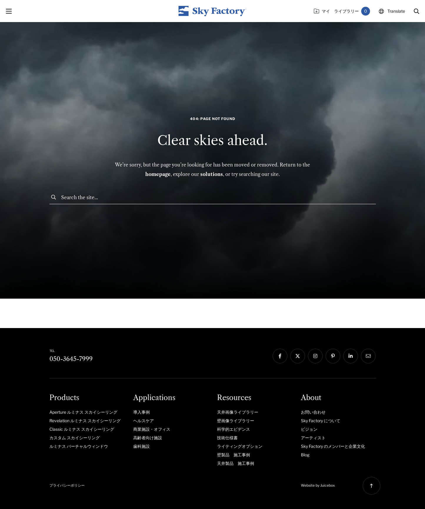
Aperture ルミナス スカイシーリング (83, 412)
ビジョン (309, 429)
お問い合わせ (313, 412)
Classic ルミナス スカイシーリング (81, 429)
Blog (305, 454)
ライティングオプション (239, 446)
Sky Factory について (320, 420)
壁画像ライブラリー (235, 420)
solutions (211, 174)
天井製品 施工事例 (235, 463)
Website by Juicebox (318, 485)
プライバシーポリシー (67, 485)
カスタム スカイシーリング (74, 437)
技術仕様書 (227, 437)
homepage (158, 174)
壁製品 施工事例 (233, 454)
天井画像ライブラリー (237, 412)
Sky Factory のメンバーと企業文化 (333, 446)
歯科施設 (141, 446)
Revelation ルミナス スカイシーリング (85, 420)
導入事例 (141, 412)
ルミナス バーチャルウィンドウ (78, 446)
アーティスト (313, 437)
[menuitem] (86, 411)
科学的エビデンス (233, 429)
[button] (416, 11)
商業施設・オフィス (151, 429)
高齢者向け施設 (147, 437)
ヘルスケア (143, 420)
